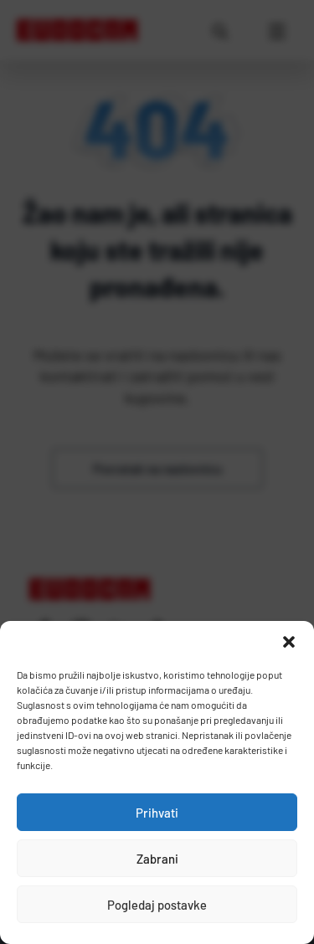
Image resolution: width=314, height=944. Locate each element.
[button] (289, 642)
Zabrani (157, 858)
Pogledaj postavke (157, 904)
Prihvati (157, 812)
